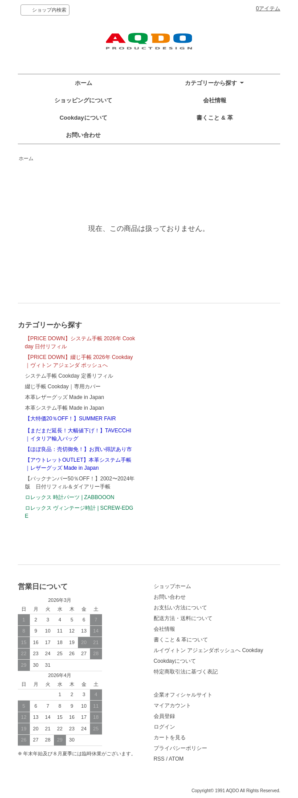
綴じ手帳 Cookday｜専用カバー (63, 386)
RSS (159, 759)
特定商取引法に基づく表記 (186, 672)
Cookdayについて (83, 117)
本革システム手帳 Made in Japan (64, 408)
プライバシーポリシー (180, 748)
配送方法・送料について (183, 618)
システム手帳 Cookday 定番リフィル (69, 376)
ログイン (164, 727)
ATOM (176, 759)
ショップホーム (172, 586)
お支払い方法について (180, 608)
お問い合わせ (83, 135)
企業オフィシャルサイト (183, 695)
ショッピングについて (83, 100)
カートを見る (170, 737)
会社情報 (214, 100)
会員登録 (164, 716)
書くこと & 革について (181, 640)
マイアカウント (172, 705)
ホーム (83, 83)
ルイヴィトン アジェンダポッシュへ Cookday (208, 650)
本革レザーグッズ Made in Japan (64, 397)
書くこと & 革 (214, 117)
